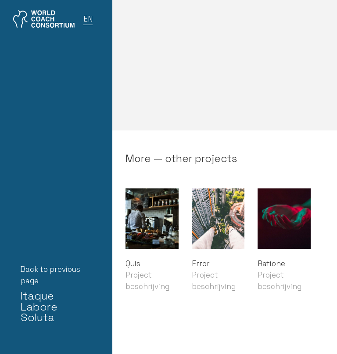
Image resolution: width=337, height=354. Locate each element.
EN (88, 19)
